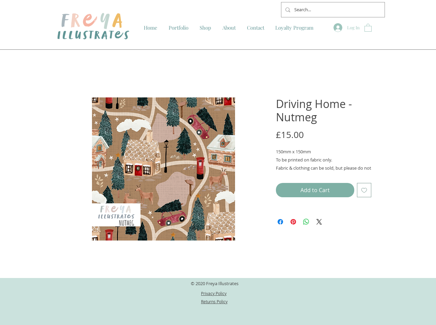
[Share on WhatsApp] (306, 222)
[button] (368, 27)
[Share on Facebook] (280, 222)
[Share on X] (319, 222)
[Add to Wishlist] (364, 190)
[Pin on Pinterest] (293, 222)
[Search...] (332, 9)
